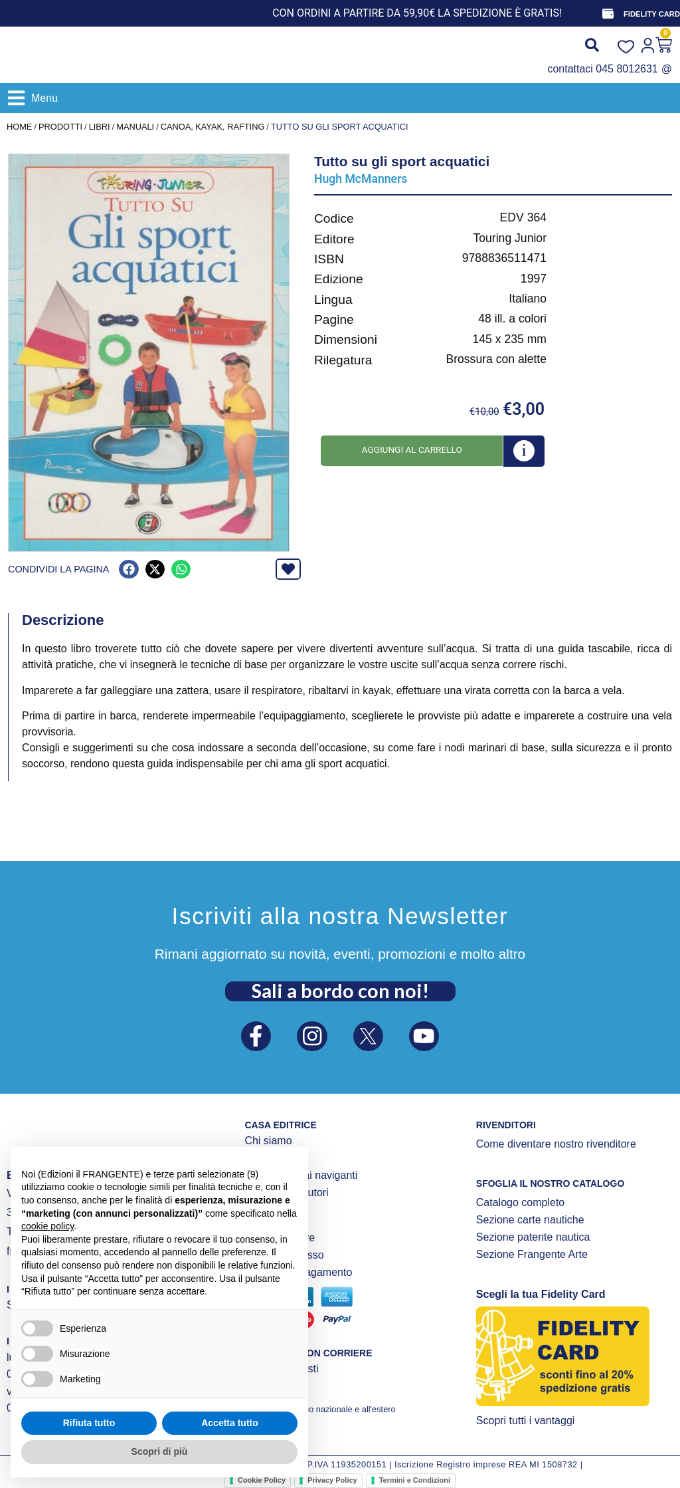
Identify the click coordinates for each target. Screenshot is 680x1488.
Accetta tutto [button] (229, 1423)
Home (19, 127)
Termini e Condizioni (414, 1480)
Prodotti (60, 127)
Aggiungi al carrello (412, 449)
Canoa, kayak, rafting (213, 127)
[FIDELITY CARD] (608, 13)
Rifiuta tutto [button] (89, 1423)
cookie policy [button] (47, 1226)
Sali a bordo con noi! (340, 989)
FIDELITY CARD (652, 14)
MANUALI (135, 127)
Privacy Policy (332, 1480)
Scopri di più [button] (159, 1451)
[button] (33, 98)
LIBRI (99, 127)
